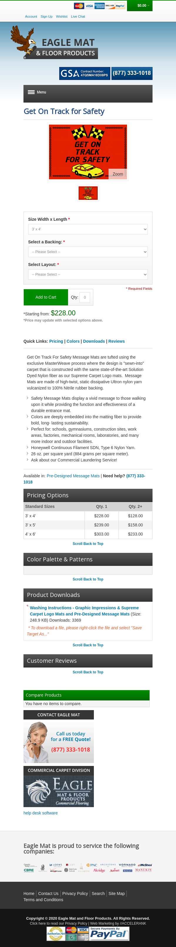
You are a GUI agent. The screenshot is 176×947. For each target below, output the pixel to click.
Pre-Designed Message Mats (73, 476)
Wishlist (61, 16)
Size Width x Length (49, 219)
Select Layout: (43, 265)
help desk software (40, 813)
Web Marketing (102, 923)
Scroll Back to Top (88, 544)
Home (28, 893)
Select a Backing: (46, 242)
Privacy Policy (75, 893)
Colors (73, 341)
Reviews (117, 341)
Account (31, 16)
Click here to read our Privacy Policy (58, 923)
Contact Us (48, 893)
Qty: (75, 297)
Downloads (94, 341)
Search (98, 893)
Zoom (118, 174)
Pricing (56, 341)
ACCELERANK (134, 923)
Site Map (117, 893)
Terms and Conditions (43, 899)
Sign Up (47, 16)
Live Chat (78, 16)
